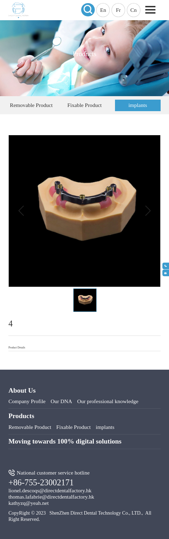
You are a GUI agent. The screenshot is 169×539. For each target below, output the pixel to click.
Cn (133, 10)
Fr (118, 10)
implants (138, 105)
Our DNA (61, 401)
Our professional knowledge (107, 401)
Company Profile (26, 401)
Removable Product (31, 105)
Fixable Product (84, 105)
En (103, 10)
